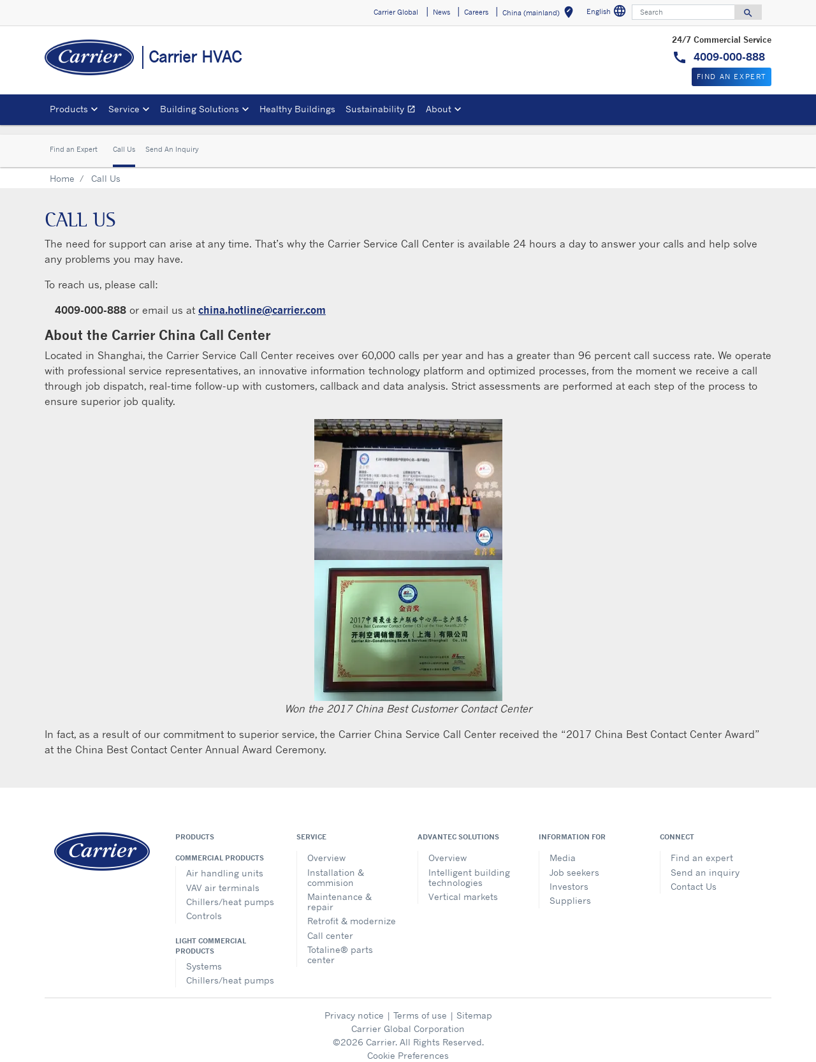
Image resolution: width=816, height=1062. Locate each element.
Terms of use (420, 1004)
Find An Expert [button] (731, 76)
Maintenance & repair (339, 891)
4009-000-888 (727, 56)
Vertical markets (463, 886)
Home (62, 168)
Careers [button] (476, 12)
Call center (330, 925)
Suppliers (570, 890)
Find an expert (702, 847)
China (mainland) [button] (540, 14)
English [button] (607, 13)
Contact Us (694, 876)
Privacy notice (354, 1004)
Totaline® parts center (340, 944)
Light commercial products (210, 935)
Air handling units (224, 862)
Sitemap (474, 1004)
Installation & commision (335, 867)
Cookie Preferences (408, 1045)
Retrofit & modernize (351, 910)
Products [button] (69, 108)
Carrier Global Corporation (408, 1018)
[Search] (683, 12)
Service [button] (124, 108)
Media (563, 847)
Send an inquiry (705, 862)
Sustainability (383, 110)
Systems (204, 955)
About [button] (438, 108)
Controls (204, 905)
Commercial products (219, 847)
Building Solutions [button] (199, 108)
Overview (326, 847)
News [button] (441, 12)
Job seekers (574, 862)
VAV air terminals (222, 877)
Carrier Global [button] (396, 12)
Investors (569, 876)
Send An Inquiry (172, 139)
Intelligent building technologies (469, 867)
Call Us (124, 139)
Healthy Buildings (297, 108)
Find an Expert (74, 139)
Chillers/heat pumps (230, 891)
